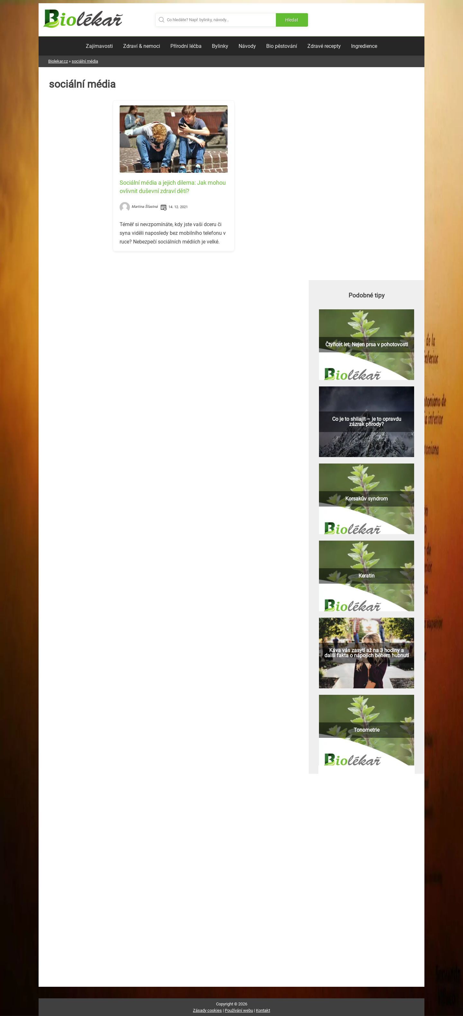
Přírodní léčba (186, 46)
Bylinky (220, 46)
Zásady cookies (207, 1010)
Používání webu (239, 1010)
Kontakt (263, 1010)
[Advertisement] (174, 301)
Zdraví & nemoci (141, 46)
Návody (247, 46)
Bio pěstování (281, 46)
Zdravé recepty (324, 46)
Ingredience (364, 46)
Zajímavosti (99, 46)
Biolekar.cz (58, 61)
